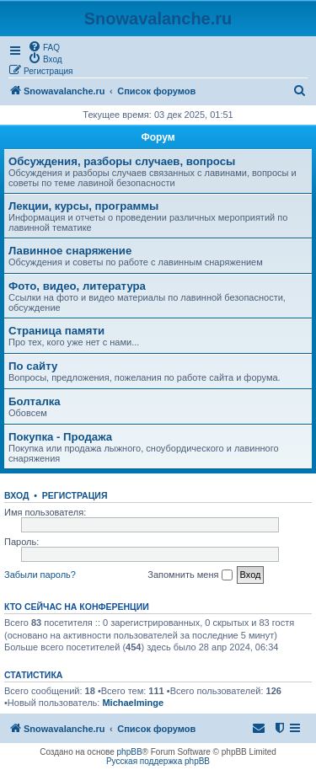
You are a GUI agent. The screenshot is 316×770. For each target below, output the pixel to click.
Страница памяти (56, 330)
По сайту (32, 366)
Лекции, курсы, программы (83, 206)
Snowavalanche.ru (158, 18)
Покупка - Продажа (60, 436)
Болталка (34, 401)
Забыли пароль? (40, 574)
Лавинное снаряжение (69, 250)
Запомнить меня (189, 575)
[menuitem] (44, 46)
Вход (16, 495)
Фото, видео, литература (77, 286)
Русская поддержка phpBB (158, 761)
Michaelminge (132, 703)
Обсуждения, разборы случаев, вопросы (121, 161)
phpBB (129, 752)
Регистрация (75, 495)
